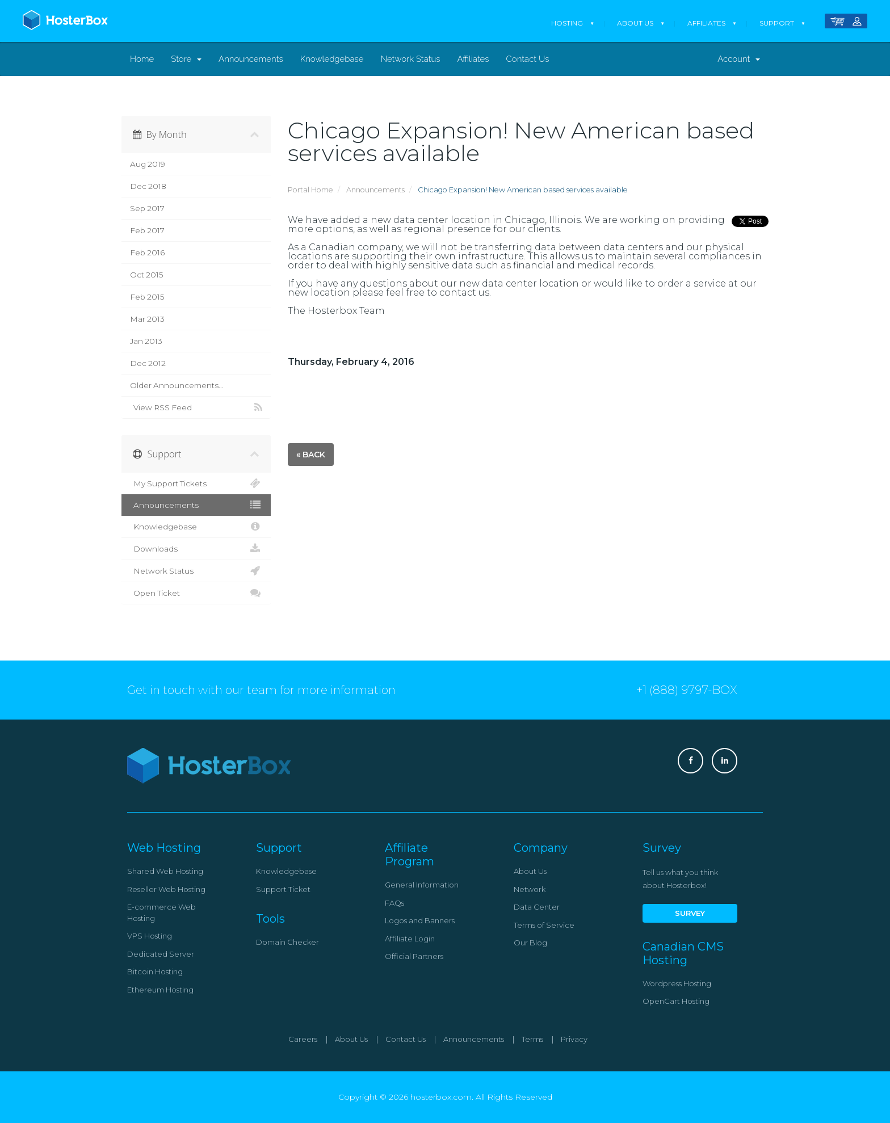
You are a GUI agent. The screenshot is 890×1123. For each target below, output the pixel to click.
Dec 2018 (148, 186)
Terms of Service (544, 924)
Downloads (196, 549)
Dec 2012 (148, 363)
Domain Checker (287, 942)
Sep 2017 (147, 208)
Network (529, 889)
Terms (532, 1039)
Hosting (567, 23)
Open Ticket (196, 593)
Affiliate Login (410, 938)
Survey (690, 913)
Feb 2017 (147, 230)
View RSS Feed (196, 407)
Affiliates (706, 23)
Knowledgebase (332, 59)
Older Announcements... (177, 385)
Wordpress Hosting (677, 983)
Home (142, 59)
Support (776, 23)
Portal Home (310, 190)
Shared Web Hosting (165, 871)
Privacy (574, 1039)
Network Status (410, 59)
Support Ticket (283, 889)
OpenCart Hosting (676, 1001)
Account (738, 59)
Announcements (251, 59)
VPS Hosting (149, 935)
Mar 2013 (147, 318)
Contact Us (527, 59)
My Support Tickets (196, 483)
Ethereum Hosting (160, 989)
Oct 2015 (146, 274)
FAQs (394, 902)
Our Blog (530, 942)
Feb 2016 (147, 252)
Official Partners (414, 956)
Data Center (537, 906)
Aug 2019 (147, 164)
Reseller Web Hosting (166, 889)
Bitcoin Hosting (155, 971)
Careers (302, 1039)
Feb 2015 (147, 296)
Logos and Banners (420, 920)
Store (186, 59)
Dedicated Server (160, 953)
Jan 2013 (146, 341)
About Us (635, 23)
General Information (422, 884)
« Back (310, 454)
